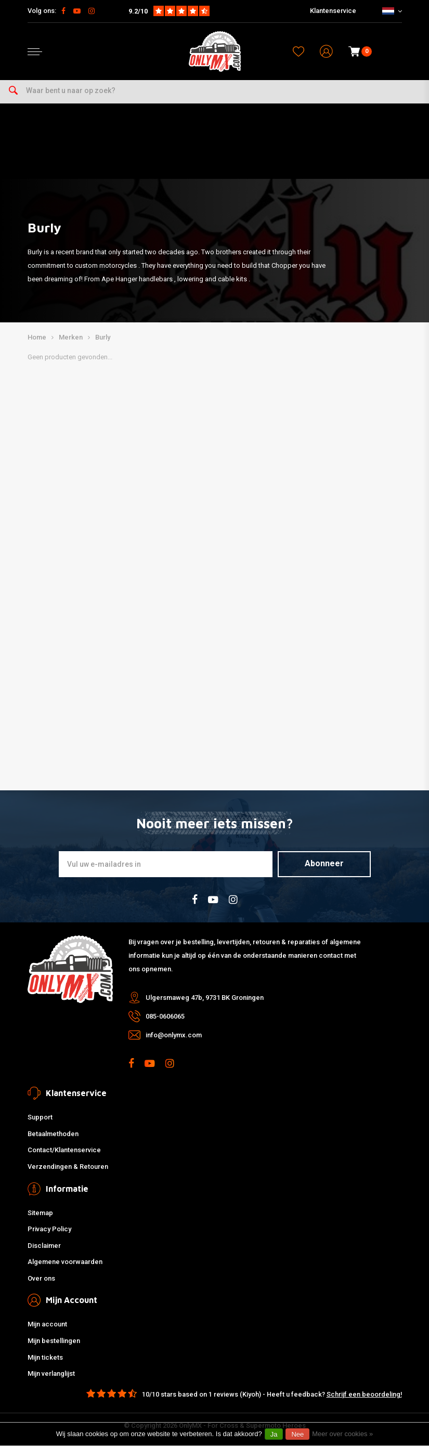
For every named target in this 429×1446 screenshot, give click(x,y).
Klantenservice (333, 11)
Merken (71, 337)
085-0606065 (165, 1016)
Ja (274, 1434)
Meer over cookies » (342, 1434)
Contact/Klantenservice (64, 1150)
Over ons (41, 1278)
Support (40, 1117)
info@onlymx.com (174, 1035)
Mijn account (47, 1324)
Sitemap (40, 1213)
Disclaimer (44, 1245)
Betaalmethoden (53, 1134)
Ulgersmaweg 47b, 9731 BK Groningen (205, 997)
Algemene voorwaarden (65, 1262)
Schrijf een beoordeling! (364, 1394)
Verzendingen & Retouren (68, 1166)
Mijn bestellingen (54, 1341)
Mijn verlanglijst (51, 1373)
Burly (102, 337)
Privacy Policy (49, 1229)
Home (37, 337)
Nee (297, 1434)
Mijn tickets (45, 1357)
